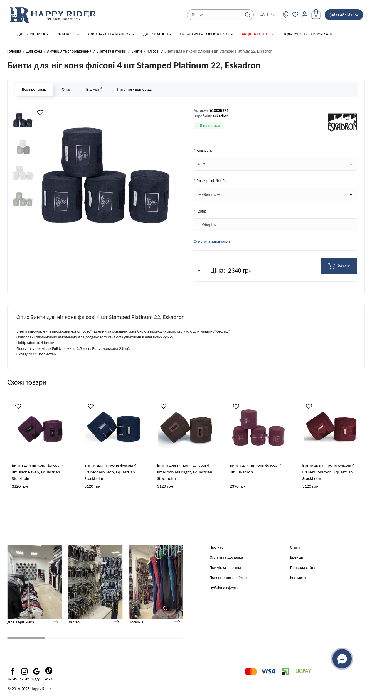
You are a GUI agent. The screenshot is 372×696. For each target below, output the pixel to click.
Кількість (204, 150)
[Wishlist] (40, 113)
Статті (295, 547)
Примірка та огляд (225, 567)
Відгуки (94, 89)
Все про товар (34, 89)
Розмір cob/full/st (212, 180)
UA (262, 14)
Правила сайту (302, 567)
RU (272, 14)
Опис (66, 89)
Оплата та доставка (226, 557)
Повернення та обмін (228, 577)
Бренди (296, 557)
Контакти (298, 577)
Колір (201, 211)
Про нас (216, 547)
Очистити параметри (212, 241)
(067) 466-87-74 (343, 14)
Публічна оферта (224, 587)
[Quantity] (199, 266)
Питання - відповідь (135, 89)
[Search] (247, 14)
